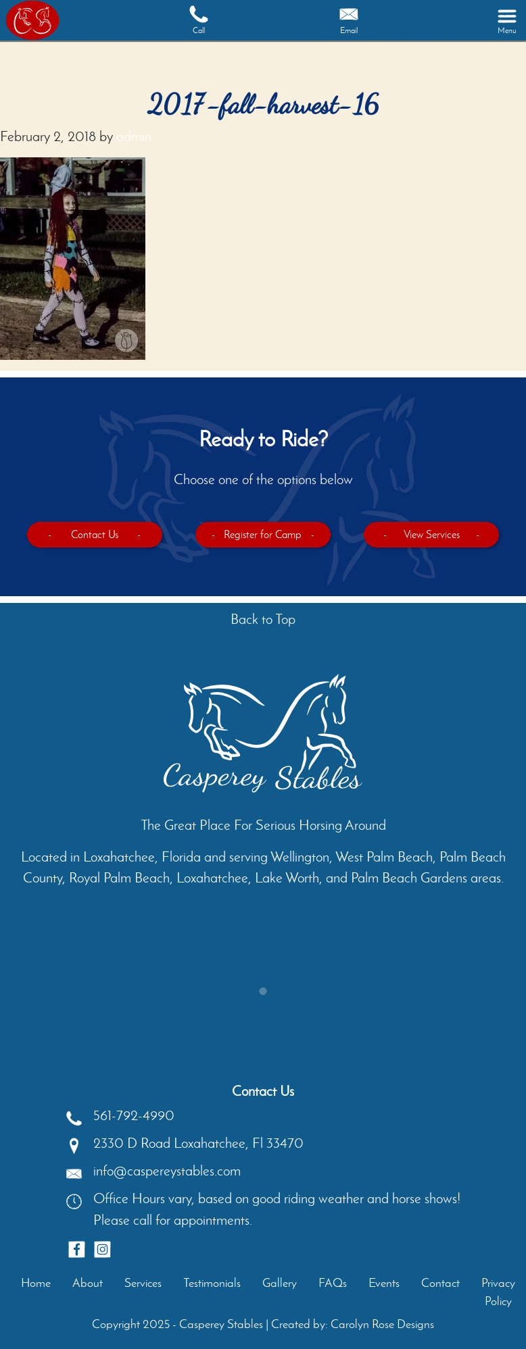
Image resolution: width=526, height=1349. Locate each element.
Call (199, 19)
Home (36, 1282)
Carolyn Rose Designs (382, 1324)
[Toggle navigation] (507, 20)
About (87, 1282)
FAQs (332, 1282)
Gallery (279, 1282)
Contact (440, 1282)
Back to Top (263, 618)
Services (143, 1282)
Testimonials (212, 1282)
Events (384, 1282)
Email (349, 19)
